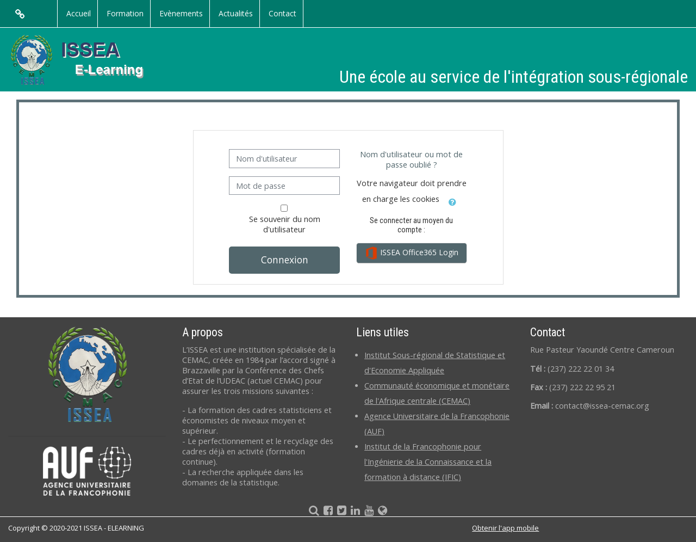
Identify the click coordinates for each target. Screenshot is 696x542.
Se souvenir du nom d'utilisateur (284, 224)
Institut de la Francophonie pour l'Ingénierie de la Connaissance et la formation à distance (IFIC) (428, 461)
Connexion (284, 259)
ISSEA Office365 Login (411, 253)
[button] (452, 200)
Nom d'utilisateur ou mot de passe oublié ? (411, 159)
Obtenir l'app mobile (505, 528)
